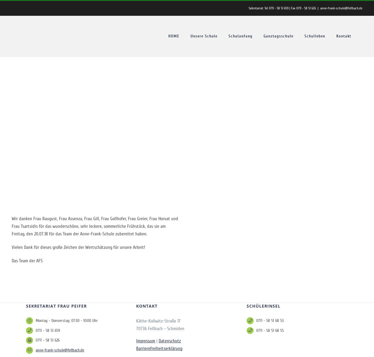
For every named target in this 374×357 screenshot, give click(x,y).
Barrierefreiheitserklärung (159, 348)
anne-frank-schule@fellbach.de (341, 8)
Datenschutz (170, 341)
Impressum (145, 341)
